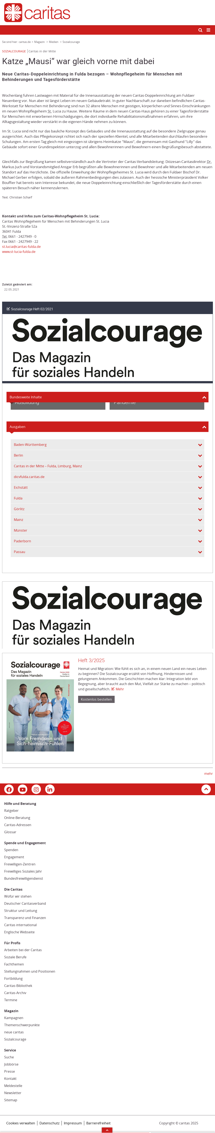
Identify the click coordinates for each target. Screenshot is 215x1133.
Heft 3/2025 (91, 660)
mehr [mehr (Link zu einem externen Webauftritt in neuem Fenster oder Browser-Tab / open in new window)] (208, 773)
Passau (19, 551)
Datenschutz (49, 1123)
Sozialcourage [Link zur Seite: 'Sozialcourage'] (71, 42)
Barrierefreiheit (98, 1123)
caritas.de (25, 42)
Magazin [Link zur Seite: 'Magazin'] (39, 42)
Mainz (18, 519)
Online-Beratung (17, 817)
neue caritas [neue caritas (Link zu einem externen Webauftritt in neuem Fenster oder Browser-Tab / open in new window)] (14, 1032)
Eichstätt (21, 487)
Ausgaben (17, 426)
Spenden (11, 850)
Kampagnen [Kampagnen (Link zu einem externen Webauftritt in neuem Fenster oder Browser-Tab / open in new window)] (13, 1017)
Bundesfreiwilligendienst (23, 878)
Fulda (18, 498)
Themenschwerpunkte (22, 1025)
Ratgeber (11, 810)
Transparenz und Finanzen (25, 917)
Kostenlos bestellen (96, 699)
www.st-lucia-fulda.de (18, 251)
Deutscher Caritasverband (25, 903)
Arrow (107, 1130)
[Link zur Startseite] (107, 12)
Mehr (120, 689)
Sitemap (10, 1100)
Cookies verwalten (20, 1123)
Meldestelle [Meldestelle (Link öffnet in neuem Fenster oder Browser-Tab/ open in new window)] (13, 1085)
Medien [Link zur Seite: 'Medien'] (54, 42)
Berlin (18, 455)
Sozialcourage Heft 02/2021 (32, 309)
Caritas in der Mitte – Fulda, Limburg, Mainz (48, 466)
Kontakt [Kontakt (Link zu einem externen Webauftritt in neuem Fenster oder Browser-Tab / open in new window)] (10, 1078)
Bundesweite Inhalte (26, 397)
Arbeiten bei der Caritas (23, 950)
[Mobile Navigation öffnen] (209, 30)
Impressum (73, 1123)
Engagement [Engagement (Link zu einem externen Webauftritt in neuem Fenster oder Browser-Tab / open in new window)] (14, 857)
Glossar (10, 832)
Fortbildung (13, 978)
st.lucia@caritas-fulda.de (21, 246)
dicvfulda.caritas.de (29, 476)
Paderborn (22, 541)
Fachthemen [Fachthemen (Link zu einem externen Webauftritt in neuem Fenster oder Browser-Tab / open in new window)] (14, 964)
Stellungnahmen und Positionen (29, 971)
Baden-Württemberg (30, 444)
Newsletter (12, 1093)
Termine (10, 1000)
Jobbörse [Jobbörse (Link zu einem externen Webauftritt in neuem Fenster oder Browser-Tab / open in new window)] (11, 1064)
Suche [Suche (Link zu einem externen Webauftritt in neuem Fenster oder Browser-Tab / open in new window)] (9, 1057)
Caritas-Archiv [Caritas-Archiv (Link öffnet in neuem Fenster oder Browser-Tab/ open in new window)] (15, 992)
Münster (20, 530)
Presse (9, 1071)
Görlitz (19, 509)
